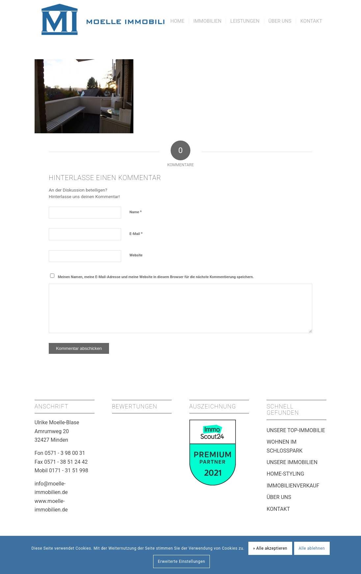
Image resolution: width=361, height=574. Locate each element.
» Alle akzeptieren (270, 548)
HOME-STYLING (285, 474)
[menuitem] (177, 19)
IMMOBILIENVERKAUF (292, 486)
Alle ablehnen (312, 548)
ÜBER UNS (278, 497)
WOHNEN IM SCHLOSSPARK (284, 446)
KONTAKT (278, 509)
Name (135, 211)
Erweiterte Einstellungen (181, 561)
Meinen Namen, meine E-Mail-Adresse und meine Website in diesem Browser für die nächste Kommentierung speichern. (156, 277)
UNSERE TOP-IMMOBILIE (295, 430)
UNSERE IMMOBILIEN (291, 462)
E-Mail (136, 233)
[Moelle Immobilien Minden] (125, 19)
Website (136, 255)
